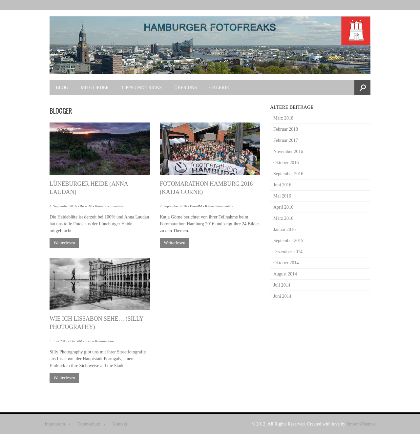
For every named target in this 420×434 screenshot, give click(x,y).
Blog (62, 87)
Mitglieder (95, 87)
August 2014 (285, 274)
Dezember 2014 (288, 251)
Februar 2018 (285, 129)
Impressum (55, 424)
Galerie (219, 87)
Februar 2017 (285, 140)
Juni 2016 (282, 184)
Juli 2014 (281, 285)
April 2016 (283, 207)
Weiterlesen (64, 242)
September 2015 (288, 240)
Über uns (185, 87)
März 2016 (283, 218)
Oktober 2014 (286, 262)
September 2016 (288, 173)
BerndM (86, 206)
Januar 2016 (284, 229)
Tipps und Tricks (141, 87)
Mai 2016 (282, 196)
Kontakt (119, 424)
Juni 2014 (282, 296)
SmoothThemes (360, 424)
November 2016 (288, 151)
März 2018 (283, 118)
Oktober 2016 (286, 162)
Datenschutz (88, 424)
